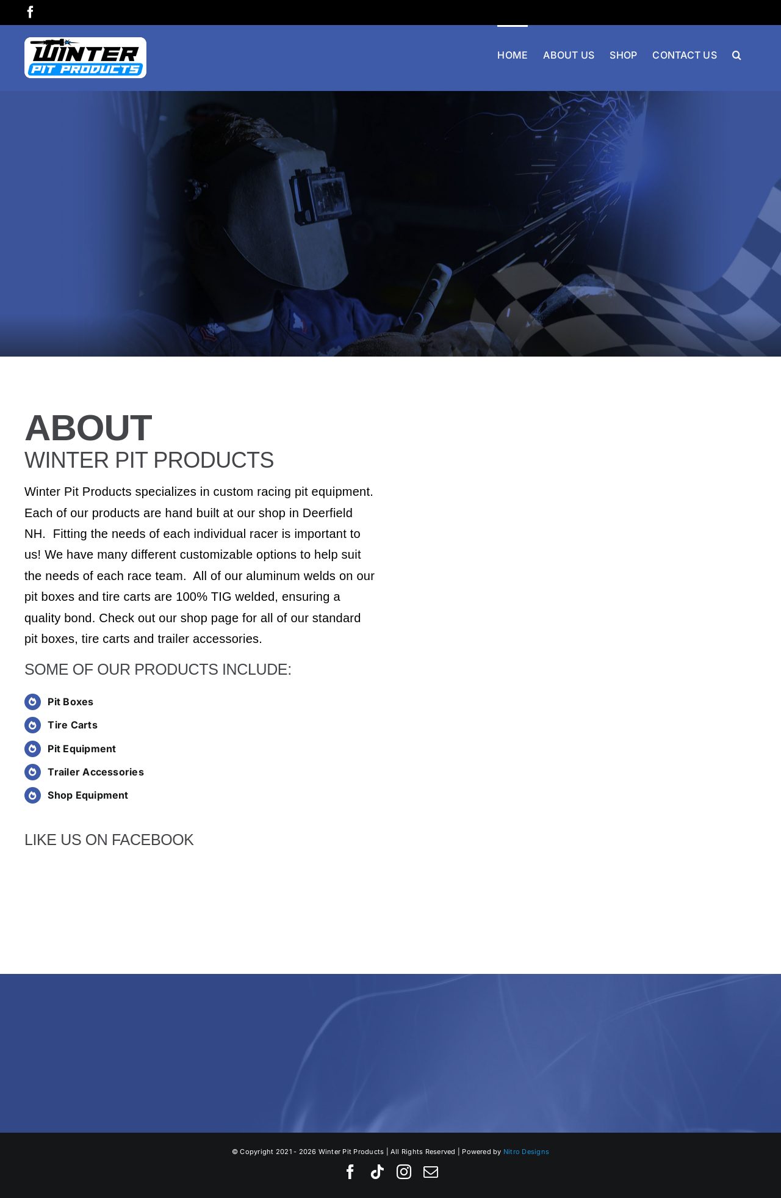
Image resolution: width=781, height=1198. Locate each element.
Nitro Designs (526, 1151)
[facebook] (350, 1171)
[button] (736, 53)
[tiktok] (377, 1171)
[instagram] (404, 1171)
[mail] (430, 1171)
